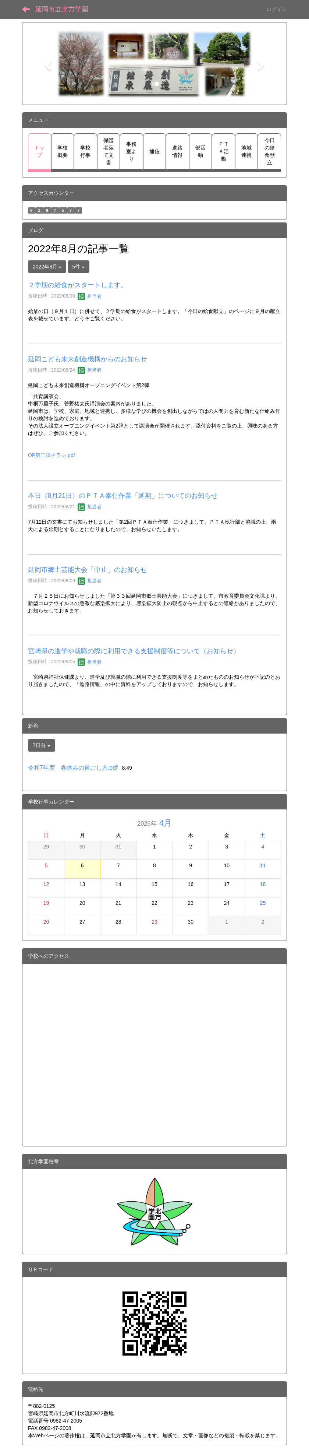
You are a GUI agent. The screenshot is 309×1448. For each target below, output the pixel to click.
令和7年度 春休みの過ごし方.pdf (73, 768)
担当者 (90, 296)
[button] (47, 63)
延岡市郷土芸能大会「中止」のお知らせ (87, 569)
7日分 (41, 745)
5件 (78, 267)
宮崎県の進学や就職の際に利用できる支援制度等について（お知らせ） (134, 651)
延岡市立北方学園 (61, 9)
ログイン (276, 9)
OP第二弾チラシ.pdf (51, 455)
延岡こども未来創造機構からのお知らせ (87, 359)
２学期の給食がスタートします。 (77, 285)
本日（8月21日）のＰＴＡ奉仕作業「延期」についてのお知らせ (123, 495)
